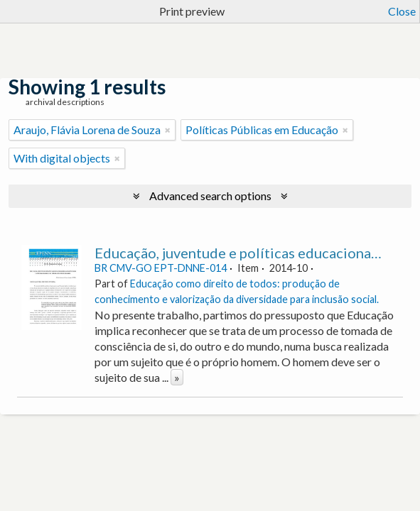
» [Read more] (177, 377)
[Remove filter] (168, 130)
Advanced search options (210, 195)
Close (402, 11)
